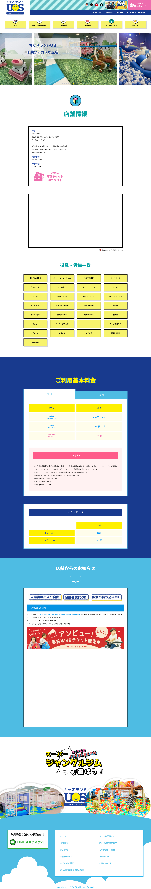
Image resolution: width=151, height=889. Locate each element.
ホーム (63, 836)
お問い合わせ (97, 12)
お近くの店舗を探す (39, 25)
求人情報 (119, 12)
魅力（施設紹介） (107, 836)
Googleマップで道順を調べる (112, 250)
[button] (62, 83)
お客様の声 (87, 25)
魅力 (15, 25)
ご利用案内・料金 (107, 850)
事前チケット (66, 857)
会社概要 (109, 12)
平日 (49, 394)
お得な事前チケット (138, 5)
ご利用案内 (63, 25)
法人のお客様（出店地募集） (137, 12)
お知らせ (135, 25)
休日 (101, 395)
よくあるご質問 (111, 25)
